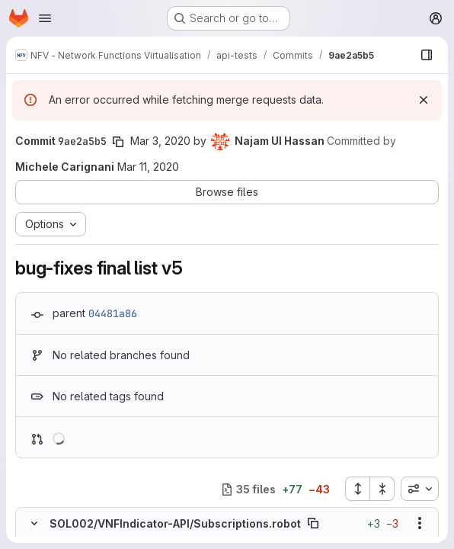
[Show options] (420, 523)
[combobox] (420, 489)
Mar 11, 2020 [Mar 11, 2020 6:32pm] (148, 166)
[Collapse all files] (382, 489)
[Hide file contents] (34, 523)
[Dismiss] (423, 100)
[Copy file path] (313, 523)
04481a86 (112, 313)
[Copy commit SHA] (118, 142)
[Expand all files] (357, 489)
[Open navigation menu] (45, 18)
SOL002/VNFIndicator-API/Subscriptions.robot (175, 523)
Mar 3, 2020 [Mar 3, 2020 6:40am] (160, 140)
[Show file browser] (426, 55)
